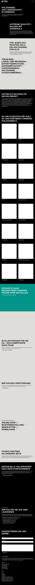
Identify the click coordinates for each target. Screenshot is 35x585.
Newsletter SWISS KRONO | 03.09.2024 (8, 577)
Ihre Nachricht (17, 547)
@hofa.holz (6, 568)
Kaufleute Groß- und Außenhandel (7, 576)
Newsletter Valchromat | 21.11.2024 (7, 578)
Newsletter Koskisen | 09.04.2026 (7, 581)
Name (17, 537)
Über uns (3, 573)
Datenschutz (3, 575)
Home (2, 572)
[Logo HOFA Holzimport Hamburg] (5, 1)
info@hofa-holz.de (4, 567)
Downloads (3, 574)
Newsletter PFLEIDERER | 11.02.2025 (7, 579)
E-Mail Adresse (17, 541)
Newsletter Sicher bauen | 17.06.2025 (7, 580)
